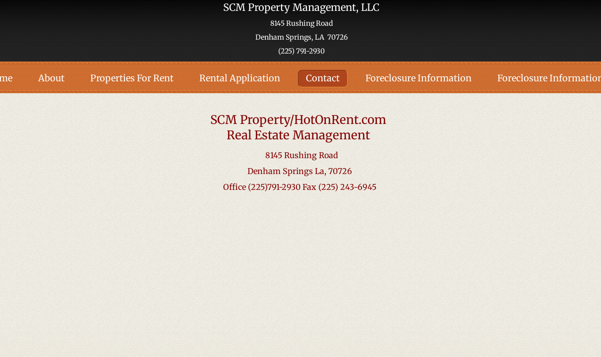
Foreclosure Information (418, 78)
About (51, 78)
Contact (323, 78)
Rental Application (239, 78)
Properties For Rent (132, 78)
